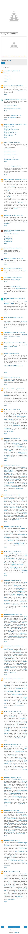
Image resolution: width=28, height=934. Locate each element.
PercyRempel (7, 388)
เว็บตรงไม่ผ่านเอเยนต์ (20, 545)
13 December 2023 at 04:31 (18, 332)
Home (14, 927)
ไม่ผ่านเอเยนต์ (16, 425)
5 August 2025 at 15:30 (14, 495)
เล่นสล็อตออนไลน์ (8, 430)
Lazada (9, 196)
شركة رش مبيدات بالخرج (9, 130)
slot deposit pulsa (12, 117)
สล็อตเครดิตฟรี (15, 443)
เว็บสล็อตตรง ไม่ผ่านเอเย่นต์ (20, 569)
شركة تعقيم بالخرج (8, 128)
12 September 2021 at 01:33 (20, 179)
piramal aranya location (9, 151)
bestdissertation (19, 90)
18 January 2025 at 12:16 (18, 388)
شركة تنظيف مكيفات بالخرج (10, 134)
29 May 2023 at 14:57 (16, 286)
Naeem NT (7, 258)
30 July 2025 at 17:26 (14, 465)
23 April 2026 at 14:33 (14, 871)
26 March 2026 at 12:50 (15, 777)
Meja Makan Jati (8, 236)
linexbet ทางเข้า (8, 649)
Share (3, 63)
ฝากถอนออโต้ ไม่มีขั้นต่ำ (21, 723)
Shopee (13, 186)
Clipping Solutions (9, 99)
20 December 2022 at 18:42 (16, 258)
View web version (14, 929)
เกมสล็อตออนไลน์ (20, 542)
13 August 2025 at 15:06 (15, 526)
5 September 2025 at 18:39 (15, 614)
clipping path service (9, 105)
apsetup (6, 353)
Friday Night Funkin (9, 380)
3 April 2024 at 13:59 (14, 353)
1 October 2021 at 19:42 (17, 215)
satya (5, 70)
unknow (6, 142)
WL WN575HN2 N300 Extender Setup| (13, 365)
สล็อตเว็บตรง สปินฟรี (19, 543)
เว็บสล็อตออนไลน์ (8, 533)
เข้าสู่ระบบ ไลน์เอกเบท (9, 667)
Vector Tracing (17, 108)
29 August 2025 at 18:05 (15, 580)
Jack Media (7, 248)
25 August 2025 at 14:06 (15, 551)
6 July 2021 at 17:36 (16, 166)
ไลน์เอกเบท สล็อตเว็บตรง (15, 507)
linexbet (23, 528)
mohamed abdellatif (9, 124)
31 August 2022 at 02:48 (16, 248)
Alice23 (6, 377)
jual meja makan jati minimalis (11, 233)
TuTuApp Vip (7, 76)
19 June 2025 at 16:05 (14, 409)
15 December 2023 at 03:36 (18, 342)
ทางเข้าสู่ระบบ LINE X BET (13, 691)
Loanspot (23, 270)
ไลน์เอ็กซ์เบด (10, 540)
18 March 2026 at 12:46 (15, 744)
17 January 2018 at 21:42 (14, 70)
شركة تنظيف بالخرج (8, 135)
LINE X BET (18, 530)
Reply (5, 81)
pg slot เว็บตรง (15, 519)
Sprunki (6, 395)
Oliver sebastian (8, 317)
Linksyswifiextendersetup (10, 298)
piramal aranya (7, 148)
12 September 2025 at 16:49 (16, 646)
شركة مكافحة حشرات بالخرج (10, 132)
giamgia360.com (8, 179)
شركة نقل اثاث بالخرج (9, 126)
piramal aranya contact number (11, 159)
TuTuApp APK (7, 79)
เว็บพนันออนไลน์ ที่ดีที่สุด (17, 564)
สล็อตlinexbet (10, 456)
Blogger (17, 932)
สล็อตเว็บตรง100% (22, 452)
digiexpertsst (7, 215)
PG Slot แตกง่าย (10, 431)
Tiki (8, 190)
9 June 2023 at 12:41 (18, 317)
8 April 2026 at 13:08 (14, 810)
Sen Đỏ (16, 208)
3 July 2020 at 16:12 (16, 115)
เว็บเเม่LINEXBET (18, 446)
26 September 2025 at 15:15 (16, 679)
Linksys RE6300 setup (20, 288)
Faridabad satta (11, 262)
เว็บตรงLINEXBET (18, 444)
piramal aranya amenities (10, 154)
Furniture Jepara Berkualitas (11, 230)
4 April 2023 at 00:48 (17, 268)
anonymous (7, 85)
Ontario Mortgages (15, 279)
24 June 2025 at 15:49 (14, 438)
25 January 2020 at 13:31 (20, 99)
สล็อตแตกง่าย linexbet (15, 421)
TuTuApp (6, 73)
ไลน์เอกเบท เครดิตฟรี (13, 539)
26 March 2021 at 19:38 (14, 142)
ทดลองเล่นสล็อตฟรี (21, 416)
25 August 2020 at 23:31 (21, 124)
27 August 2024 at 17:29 (14, 377)
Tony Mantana (7, 268)
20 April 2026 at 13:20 (14, 840)
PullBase (6, 409)
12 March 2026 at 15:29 (15, 711)
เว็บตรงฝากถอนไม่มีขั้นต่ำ (10, 423)
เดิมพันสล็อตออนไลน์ (16, 415)
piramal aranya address (10, 157)
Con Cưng (20, 202)
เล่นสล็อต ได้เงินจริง (9, 657)
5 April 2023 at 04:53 (17, 277)
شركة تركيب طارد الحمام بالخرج (11, 129)
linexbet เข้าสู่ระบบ (9, 498)
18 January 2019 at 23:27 (17, 85)
